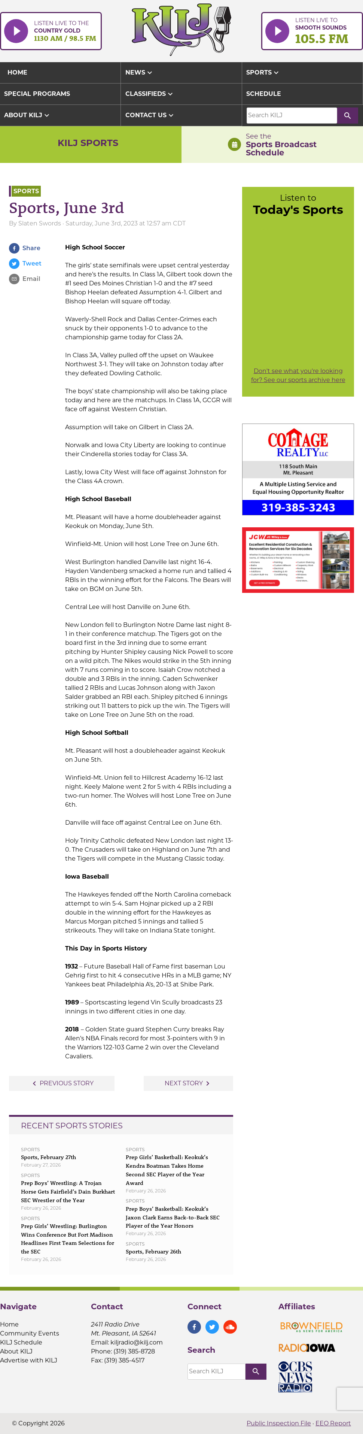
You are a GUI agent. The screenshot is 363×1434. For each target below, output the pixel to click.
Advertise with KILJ (28, 1360)
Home (9, 1324)
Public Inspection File (279, 1423)
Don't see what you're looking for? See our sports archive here (298, 375)
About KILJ (27, 115)
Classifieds (150, 94)
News (139, 72)
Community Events (29, 1333)
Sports (263, 72)
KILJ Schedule (21, 1342)
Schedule (263, 93)
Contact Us (150, 115)
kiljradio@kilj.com (136, 1342)
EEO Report (333, 1423)
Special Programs (37, 93)
